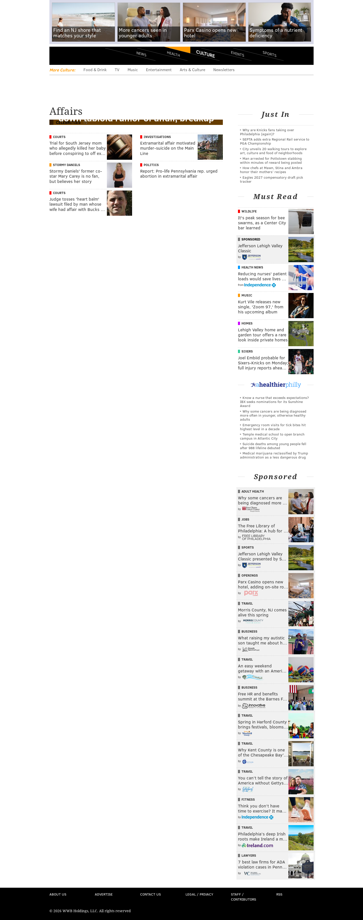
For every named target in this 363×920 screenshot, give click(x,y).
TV (117, 69)
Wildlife (249, 211)
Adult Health (252, 491)
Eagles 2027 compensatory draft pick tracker (271, 179)
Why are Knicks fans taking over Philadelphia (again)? (267, 131)
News (141, 54)
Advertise (104, 894)
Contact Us (150, 894)
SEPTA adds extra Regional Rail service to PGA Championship (274, 141)
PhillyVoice (84, 55)
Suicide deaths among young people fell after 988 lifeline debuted (273, 445)
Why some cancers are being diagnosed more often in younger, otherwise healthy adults (273, 415)
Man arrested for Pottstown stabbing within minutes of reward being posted (271, 160)
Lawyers (248, 855)
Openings (249, 575)
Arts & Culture (192, 69)
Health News (252, 267)
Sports (270, 53)
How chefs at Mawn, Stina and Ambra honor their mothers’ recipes (271, 169)
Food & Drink (95, 69)
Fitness (248, 799)
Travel (247, 603)
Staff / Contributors (243, 897)
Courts (59, 136)
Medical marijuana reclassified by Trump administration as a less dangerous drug (274, 455)
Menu (57, 56)
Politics (151, 165)
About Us (57, 894)
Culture (205, 53)
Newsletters (224, 69)
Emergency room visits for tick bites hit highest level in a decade (273, 426)
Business (249, 631)
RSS (279, 894)
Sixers (247, 351)
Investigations (157, 136)
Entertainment (159, 69)
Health (173, 53)
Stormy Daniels (66, 165)
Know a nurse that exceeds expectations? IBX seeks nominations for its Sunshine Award (274, 401)
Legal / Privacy (199, 894)
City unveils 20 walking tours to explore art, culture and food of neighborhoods (273, 150)
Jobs (245, 519)
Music (133, 69)
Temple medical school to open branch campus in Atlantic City (272, 436)
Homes (247, 323)
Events (237, 53)
